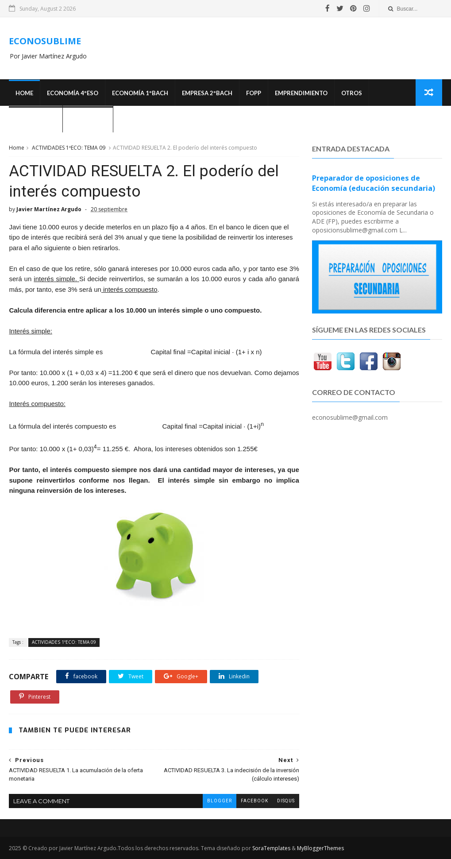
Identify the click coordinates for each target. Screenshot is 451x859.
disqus (286, 800)
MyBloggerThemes (320, 848)
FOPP (253, 93)
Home (24, 93)
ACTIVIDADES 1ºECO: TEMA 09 (68, 147)
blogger (219, 800)
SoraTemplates (271, 848)
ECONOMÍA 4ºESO (72, 93)
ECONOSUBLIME (45, 41)
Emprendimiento (301, 93)
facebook (254, 800)
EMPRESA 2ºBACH (207, 93)
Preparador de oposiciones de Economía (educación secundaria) (373, 183)
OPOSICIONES (35, 119)
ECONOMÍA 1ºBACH (140, 93)
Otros (351, 93)
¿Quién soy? (87, 119)
